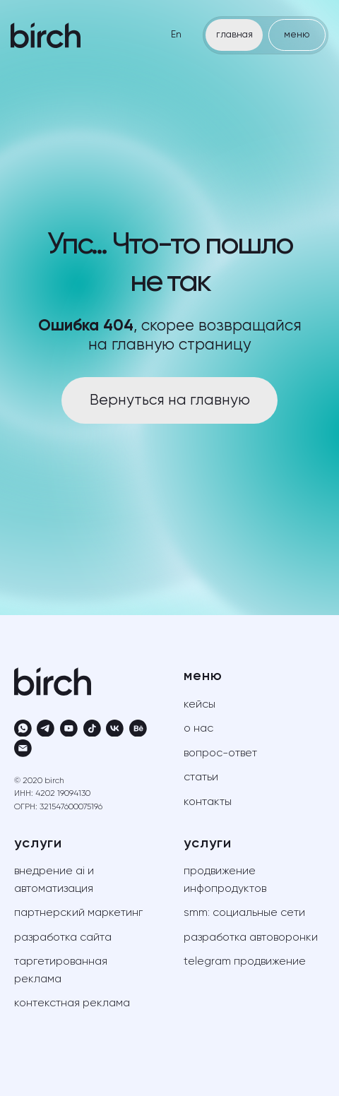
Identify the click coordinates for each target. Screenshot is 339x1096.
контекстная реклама (72, 1003)
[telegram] (45, 728)
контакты (208, 802)
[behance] (138, 728)
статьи (201, 777)
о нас (198, 728)
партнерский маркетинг (78, 913)
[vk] (115, 728)
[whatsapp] (23, 728)
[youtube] (69, 728)
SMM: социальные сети (244, 913)
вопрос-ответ (220, 753)
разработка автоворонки (251, 937)
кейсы (199, 704)
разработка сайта (63, 937)
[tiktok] (92, 728)
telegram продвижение (245, 961)
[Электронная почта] (23, 748)
